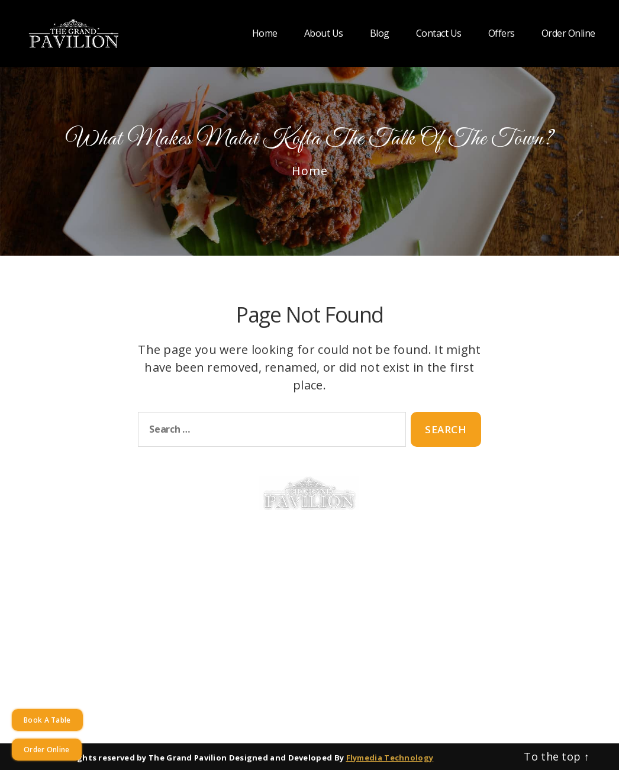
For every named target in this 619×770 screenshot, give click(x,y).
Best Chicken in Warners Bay (324, 559)
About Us (323, 33)
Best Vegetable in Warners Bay (324, 605)
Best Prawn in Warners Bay (324, 621)
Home (265, 33)
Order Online (568, 33)
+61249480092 (498, 556)
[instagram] (529, 620)
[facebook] (499, 620)
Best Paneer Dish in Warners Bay (324, 590)
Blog (379, 33)
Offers (501, 33)
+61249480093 (565, 556)
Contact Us (439, 33)
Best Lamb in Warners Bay (324, 575)
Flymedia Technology (390, 757)
